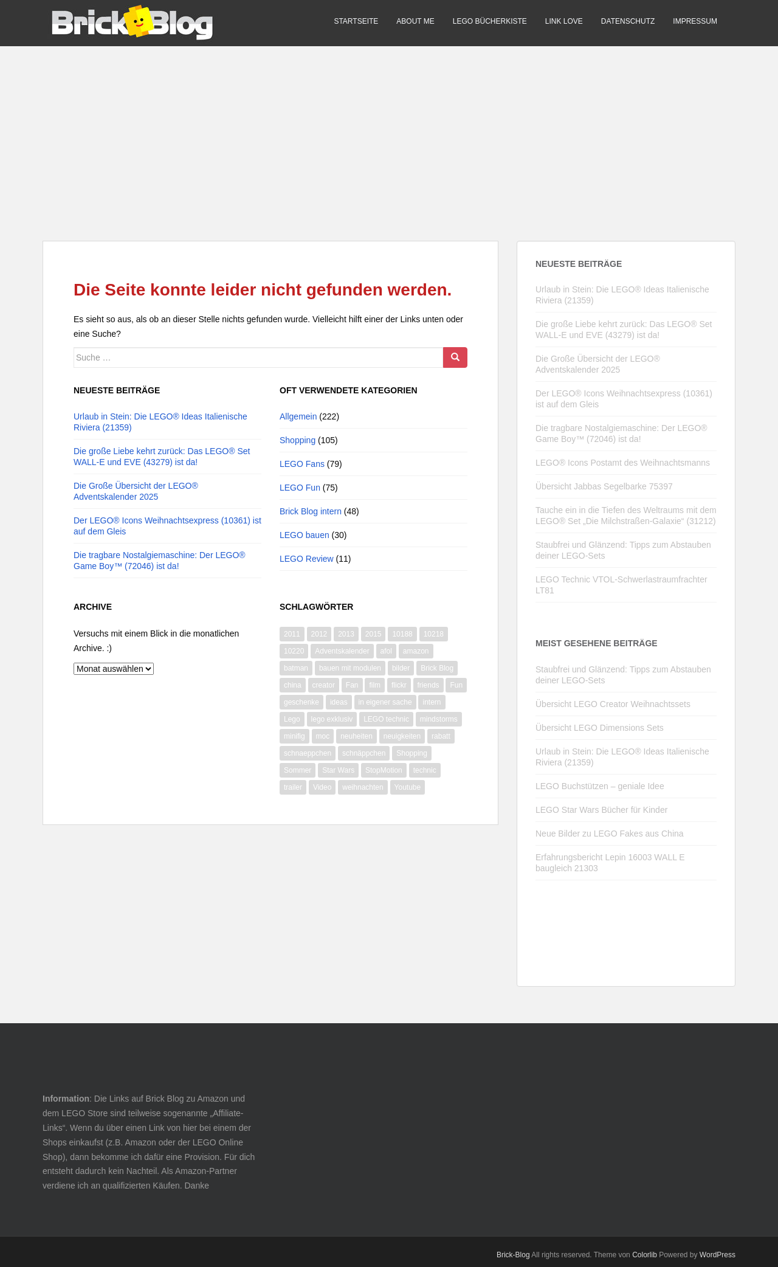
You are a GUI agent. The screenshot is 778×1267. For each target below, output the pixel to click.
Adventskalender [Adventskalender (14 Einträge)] (342, 651)
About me (415, 21)
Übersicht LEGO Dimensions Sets (599, 728)
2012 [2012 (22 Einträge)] (319, 634)
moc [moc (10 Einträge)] (323, 736)
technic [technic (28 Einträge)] (424, 770)
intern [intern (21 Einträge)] (431, 702)
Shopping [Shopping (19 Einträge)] (411, 753)
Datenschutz (628, 21)
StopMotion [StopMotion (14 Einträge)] (383, 770)
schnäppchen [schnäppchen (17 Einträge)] (363, 753)
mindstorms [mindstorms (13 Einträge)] (439, 719)
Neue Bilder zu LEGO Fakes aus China (609, 833)
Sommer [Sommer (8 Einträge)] (297, 770)
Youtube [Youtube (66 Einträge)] (407, 787)
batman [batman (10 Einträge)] (296, 668)
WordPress (717, 1255)
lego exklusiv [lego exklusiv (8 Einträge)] (332, 719)
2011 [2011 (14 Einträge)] (292, 634)
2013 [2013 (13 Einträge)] (346, 634)
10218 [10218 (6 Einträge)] (434, 634)
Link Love (564, 21)
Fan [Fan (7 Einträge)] (352, 685)
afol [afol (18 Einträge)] (386, 651)
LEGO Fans (302, 464)
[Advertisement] (389, 131)
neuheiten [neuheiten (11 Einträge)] (356, 736)
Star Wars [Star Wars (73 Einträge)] (338, 770)
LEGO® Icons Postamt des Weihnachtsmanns (622, 463)
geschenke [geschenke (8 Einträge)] (301, 702)
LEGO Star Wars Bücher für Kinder (601, 810)
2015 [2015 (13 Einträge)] (373, 634)
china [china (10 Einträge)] (292, 685)
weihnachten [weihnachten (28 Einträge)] (362, 787)
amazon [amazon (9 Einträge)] (416, 651)
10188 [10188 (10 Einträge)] (402, 634)
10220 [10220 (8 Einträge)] (294, 651)
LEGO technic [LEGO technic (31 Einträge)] (386, 719)
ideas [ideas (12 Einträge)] (339, 702)
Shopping (297, 440)
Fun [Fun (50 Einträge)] (456, 685)
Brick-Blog (513, 1255)
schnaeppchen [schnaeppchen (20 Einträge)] (307, 753)
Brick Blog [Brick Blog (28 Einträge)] (437, 668)
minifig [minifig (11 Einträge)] (294, 736)
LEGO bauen (304, 535)
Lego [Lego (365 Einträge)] (292, 719)
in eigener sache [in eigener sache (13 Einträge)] (385, 702)
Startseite (356, 21)
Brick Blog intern (311, 511)
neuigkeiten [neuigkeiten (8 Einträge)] (402, 736)
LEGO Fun (300, 487)
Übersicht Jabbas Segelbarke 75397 (604, 486)
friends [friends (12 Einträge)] (428, 685)
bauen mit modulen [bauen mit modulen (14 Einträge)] (350, 668)
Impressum (695, 21)
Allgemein (298, 416)
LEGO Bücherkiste (490, 21)
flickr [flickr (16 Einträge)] (399, 685)
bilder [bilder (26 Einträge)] (401, 668)
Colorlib (644, 1255)
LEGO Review (307, 559)
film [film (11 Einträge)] (374, 685)
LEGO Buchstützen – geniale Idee (599, 786)
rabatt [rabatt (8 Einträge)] (441, 736)
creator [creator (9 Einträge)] (323, 685)
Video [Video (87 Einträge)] (322, 787)
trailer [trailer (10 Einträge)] (293, 787)
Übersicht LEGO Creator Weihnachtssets (612, 704)
